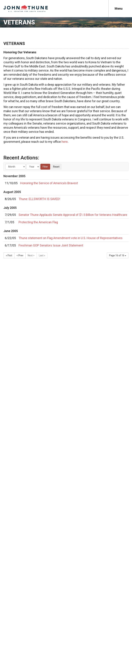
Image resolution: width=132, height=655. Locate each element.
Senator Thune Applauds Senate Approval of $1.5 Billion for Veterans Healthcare (73, 215)
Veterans (19, 22)
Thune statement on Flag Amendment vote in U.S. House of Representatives (71, 238)
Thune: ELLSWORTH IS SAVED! (39, 199)
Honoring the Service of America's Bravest (49, 183)
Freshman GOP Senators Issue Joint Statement (51, 245)
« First (9, 255)
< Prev (19, 255)
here (65, 141)
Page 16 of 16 (117, 255)
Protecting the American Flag (38, 222)
